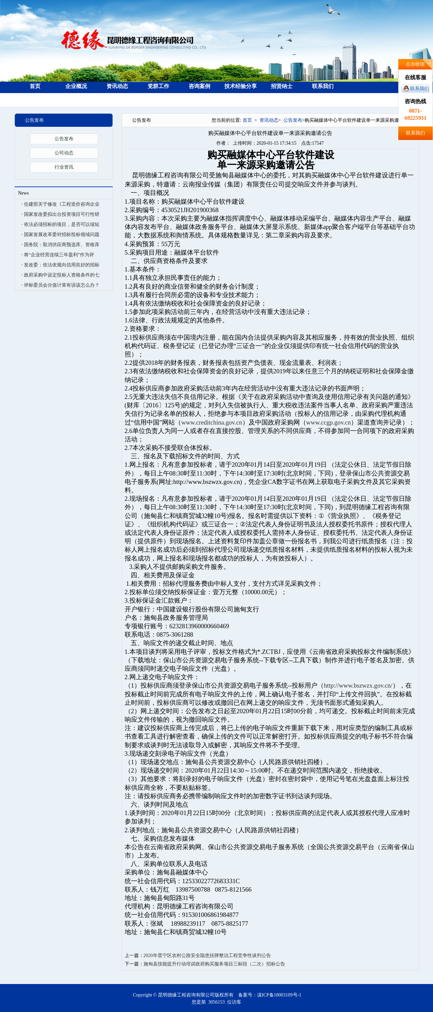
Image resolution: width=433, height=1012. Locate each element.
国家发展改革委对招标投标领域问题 (61, 234)
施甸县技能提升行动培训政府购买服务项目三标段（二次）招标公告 (214, 963)
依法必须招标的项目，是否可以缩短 (61, 224)
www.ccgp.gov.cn (328, 422)
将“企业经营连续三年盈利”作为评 (59, 254)
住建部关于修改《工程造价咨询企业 (61, 204)
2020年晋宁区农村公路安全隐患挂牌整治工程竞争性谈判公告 (207, 955)
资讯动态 (117, 86)
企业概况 (76, 86)
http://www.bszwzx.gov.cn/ (358, 685)
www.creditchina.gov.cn (211, 422)
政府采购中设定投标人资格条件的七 (61, 275)
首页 (35, 86)
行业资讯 (64, 167)
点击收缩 (415, 64)
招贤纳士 (281, 86)
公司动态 (64, 152)
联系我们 (419, 88)
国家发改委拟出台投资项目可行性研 (61, 214)
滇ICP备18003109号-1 (279, 994)
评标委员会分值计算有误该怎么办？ (61, 285)
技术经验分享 (240, 86)
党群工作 (158, 86)
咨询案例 (199, 86)
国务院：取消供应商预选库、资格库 (61, 244)
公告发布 (64, 138)
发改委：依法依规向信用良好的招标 (61, 264)
